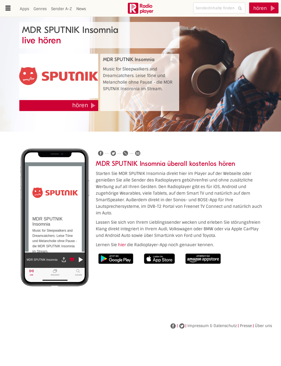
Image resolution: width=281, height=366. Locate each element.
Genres (40, 8)
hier (122, 245)
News (81, 8)
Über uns (263, 325)
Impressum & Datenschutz (212, 325)
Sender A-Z (61, 8)
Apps (24, 8)
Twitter (181, 326)
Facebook (173, 326)
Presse (246, 325)
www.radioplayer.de (140, 8)
